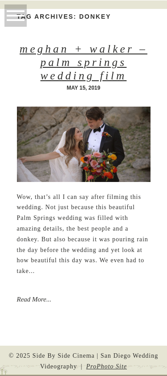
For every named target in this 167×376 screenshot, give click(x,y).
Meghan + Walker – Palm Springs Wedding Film (83, 62)
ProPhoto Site (106, 366)
